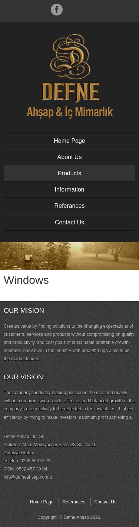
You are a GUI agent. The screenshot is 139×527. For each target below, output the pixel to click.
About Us (69, 157)
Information (69, 189)
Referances (69, 206)
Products (69, 173)
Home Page (69, 141)
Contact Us (69, 222)
